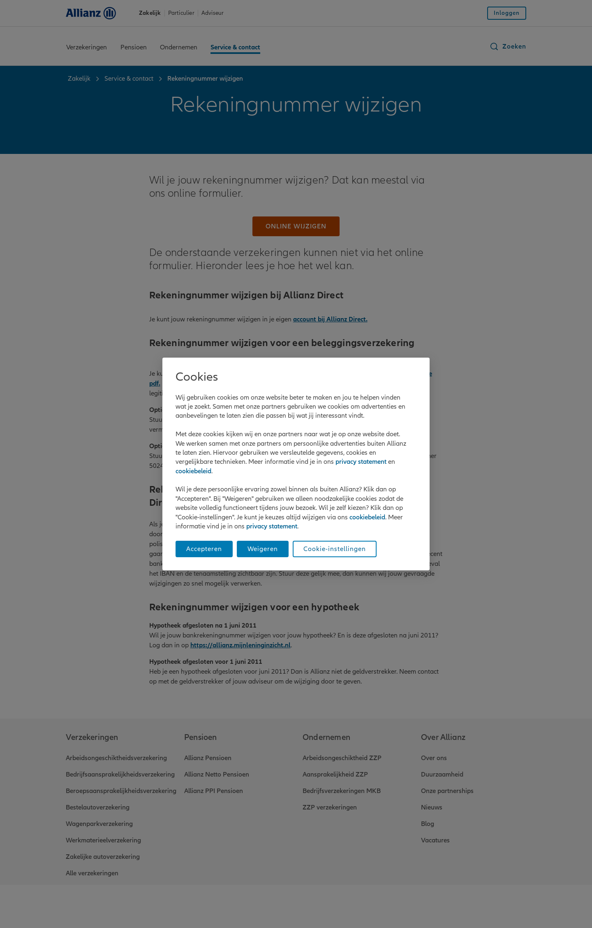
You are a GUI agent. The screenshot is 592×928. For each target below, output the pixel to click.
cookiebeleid (193, 471)
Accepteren (204, 549)
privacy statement (360, 462)
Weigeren (262, 549)
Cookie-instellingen (334, 549)
